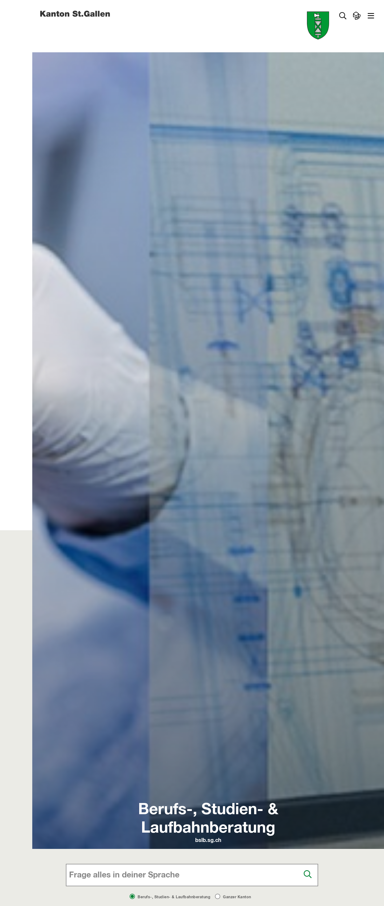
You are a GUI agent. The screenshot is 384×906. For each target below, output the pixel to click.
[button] (371, 15)
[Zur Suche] (342, 15)
